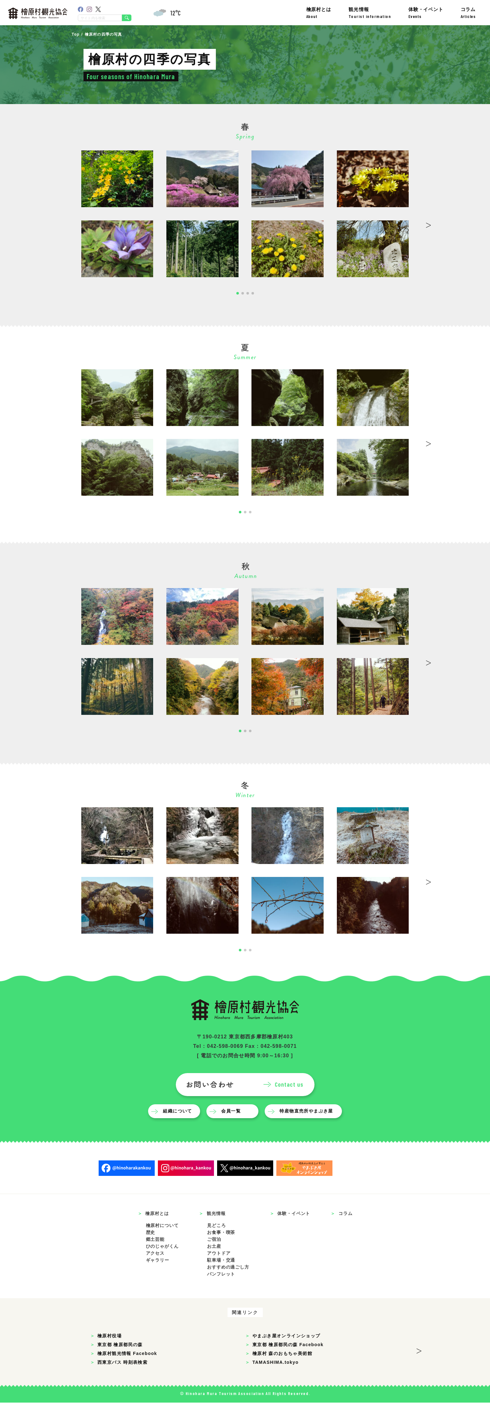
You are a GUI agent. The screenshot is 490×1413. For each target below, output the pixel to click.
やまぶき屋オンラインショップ (286, 1346)
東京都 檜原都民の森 (120, 1355)
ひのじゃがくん (162, 1256)
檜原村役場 (109, 1346)
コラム (468, 13)
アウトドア (218, 1263)
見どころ (216, 1235)
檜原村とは (318, 13)
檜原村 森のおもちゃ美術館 (282, 1363)
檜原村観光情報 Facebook (127, 1363)
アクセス (155, 1263)
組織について (178, 1121)
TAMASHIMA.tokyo (275, 1372)
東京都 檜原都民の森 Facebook (288, 1355)
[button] (237, 293)
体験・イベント (425, 13)
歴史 (150, 1242)
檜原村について (162, 1235)
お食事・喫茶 (221, 1242)
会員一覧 (232, 1121)
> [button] (428, 223)
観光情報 (370, 13)
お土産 (214, 1256)
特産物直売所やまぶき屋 (307, 1121)
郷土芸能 (155, 1249)
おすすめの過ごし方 (228, 1277)
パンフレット (221, 1284)
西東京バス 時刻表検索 (122, 1372)
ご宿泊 (214, 1249)
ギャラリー (157, 1270)
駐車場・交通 (221, 1270)
